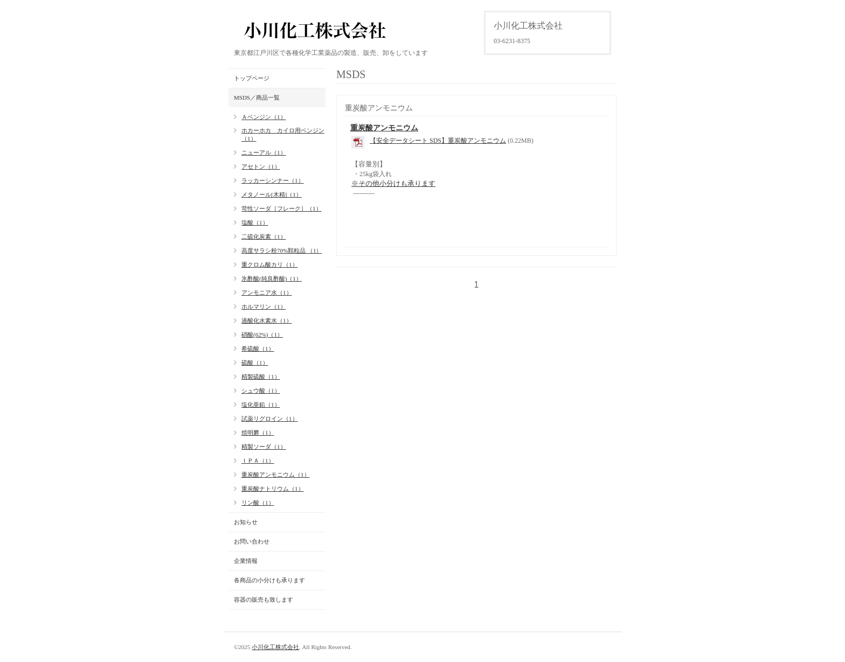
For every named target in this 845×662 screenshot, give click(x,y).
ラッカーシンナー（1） (272, 180)
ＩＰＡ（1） (257, 460)
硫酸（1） (254, 362)
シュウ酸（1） (260, 390)
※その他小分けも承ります (393, 183)
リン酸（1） (257, 502)
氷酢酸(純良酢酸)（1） (271, 278)
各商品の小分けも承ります (269, 580)
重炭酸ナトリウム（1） (272, 488)
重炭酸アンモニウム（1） (275, 474)
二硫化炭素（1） (263, 236)
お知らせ (246, 522)
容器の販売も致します (263, 599)
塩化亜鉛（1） (260, 404)
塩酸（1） (254, 222)
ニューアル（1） (263, 152)
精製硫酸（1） (260, 376)
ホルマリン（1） (263, 306)
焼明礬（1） (257, 432)
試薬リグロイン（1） (269, 418)
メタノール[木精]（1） (271, 194)
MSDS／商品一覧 (257, 97)
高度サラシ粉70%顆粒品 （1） (281, 250)
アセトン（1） (260, 166)
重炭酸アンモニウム (384, 128)
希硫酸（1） (257, 348)
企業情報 (246, 561)
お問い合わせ (251, 541)
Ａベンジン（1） (263, 117)
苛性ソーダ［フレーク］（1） (281, 208)
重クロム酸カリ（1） (269, 264)
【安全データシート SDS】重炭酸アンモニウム (438, 140)
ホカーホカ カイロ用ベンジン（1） (282, 134)
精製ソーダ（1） (263, 446)
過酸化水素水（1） (266, 320)
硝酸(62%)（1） (262, 334)
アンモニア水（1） (266, 292)
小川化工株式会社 (275, 647)
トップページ (251, 78)
